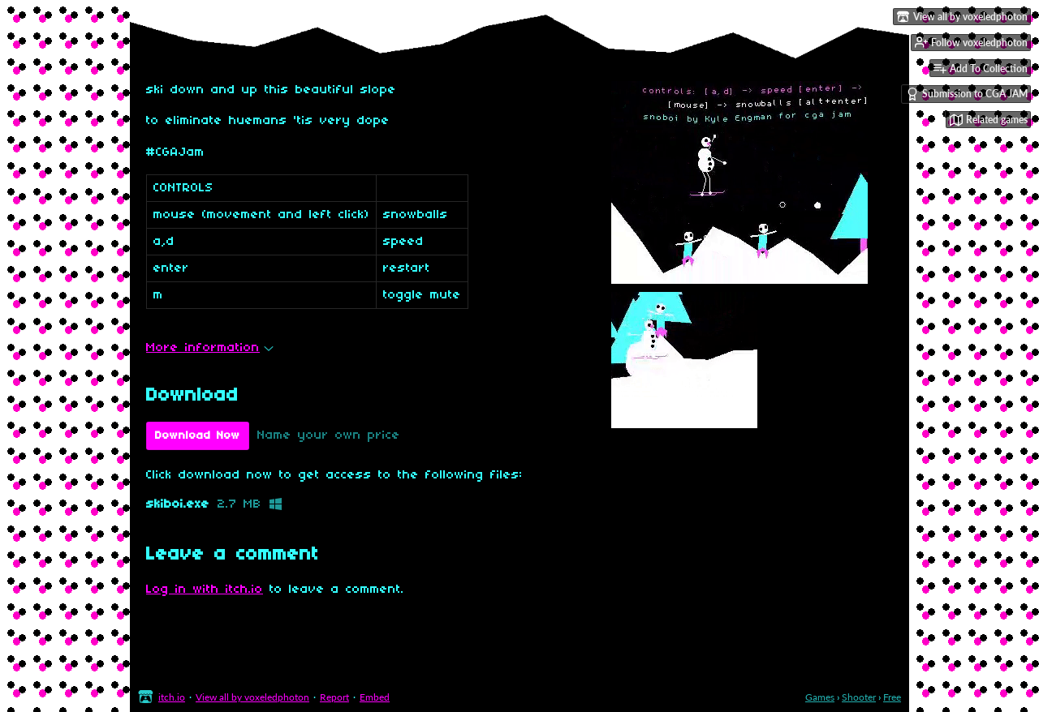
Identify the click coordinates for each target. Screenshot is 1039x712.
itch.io (171, 697)
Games (819, 697)
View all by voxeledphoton (252, 697)
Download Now (197, 436)
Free (892, 697)
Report (334, 697)
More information (210, 347)
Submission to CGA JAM (967, 94)
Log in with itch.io (204, 589)
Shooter (859, 697)
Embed (375, 697)
